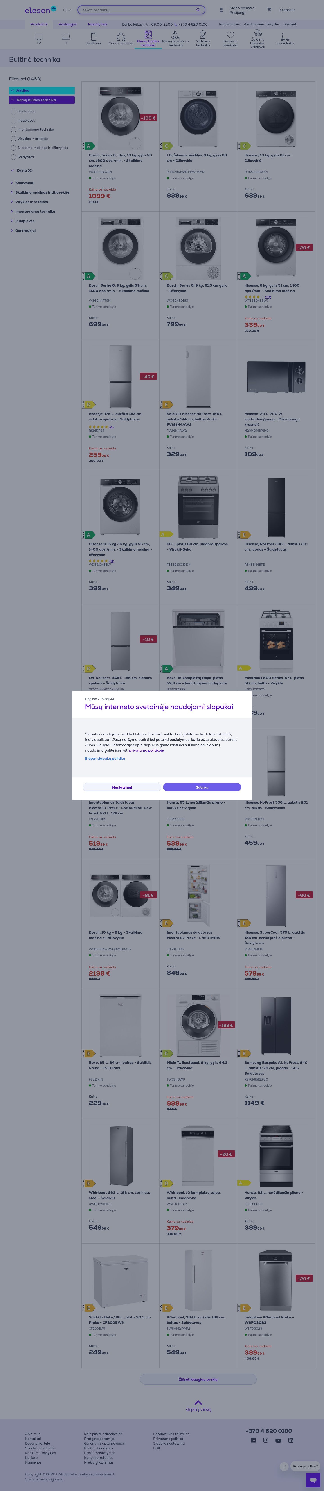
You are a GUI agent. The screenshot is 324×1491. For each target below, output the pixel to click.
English (91, 699)
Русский (107, 699)
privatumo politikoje (146, 750)
